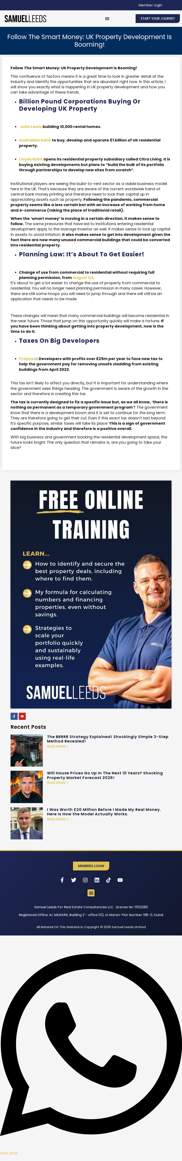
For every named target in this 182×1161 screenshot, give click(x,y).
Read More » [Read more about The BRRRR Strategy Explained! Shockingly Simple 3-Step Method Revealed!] (57, 746)
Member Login (150, 5)
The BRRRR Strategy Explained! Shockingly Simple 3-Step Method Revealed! (108, 739)
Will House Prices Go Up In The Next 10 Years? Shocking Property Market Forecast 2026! (105, 775)
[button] (107, 18)
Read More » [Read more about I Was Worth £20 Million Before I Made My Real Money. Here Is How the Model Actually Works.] (57, 819)
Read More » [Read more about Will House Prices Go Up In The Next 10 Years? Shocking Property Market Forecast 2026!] (57, 782)
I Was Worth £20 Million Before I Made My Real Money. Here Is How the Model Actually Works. (104, 812)
